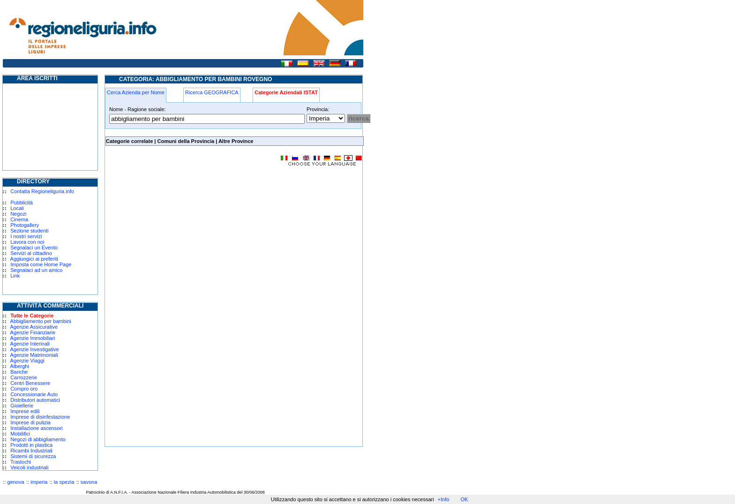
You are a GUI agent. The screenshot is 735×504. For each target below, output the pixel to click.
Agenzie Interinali (30, 343)
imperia (38, 482)
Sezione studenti (29, 230)
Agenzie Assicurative (34, 327)
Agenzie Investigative (34, 349)
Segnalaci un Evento (34, 247)
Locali (17, 208)
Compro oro (24, 388)
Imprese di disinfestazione (40, 417)
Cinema (19, 219)
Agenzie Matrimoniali (34, 355)
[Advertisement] (183, 241)
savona (89, 482)
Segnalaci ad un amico (36, 270)
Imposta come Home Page (40, 264)
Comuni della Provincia (185, 141)
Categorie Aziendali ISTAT (286, 92)
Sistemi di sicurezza (33, 456)
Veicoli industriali (29, 467)
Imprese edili (24, 411)
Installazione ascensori (36, 428)
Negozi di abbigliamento (37, 439)
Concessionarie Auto (34, 394)
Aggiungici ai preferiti (34, 259)
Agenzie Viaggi (27, 360)
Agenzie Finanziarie (33, 332)
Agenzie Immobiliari (32, 338)
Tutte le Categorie (31, 315)
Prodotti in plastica (31, 445)
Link (15, 275)
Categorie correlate (129, 141)
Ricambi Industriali (31, 450)
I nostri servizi (26, 236)
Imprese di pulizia (30, 422)
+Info (444, 499)
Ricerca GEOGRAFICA (212, 92)
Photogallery (24, 225)
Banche (19, 372)
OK (464, 499)
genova (16, 482)
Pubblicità (21, 202)
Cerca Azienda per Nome (136, 92)
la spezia (64, 482)
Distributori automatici (35, 400)
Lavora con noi (27, 242)
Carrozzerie (23, 377)
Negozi (18, 214)
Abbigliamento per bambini (40, 321)
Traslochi (20, 462)
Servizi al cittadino (31, 253)
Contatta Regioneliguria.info (42, 191)
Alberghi (19, 366)
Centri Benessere (30, 383)
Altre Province (236, 141)
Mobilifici (20, 433)
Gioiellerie (21, 405)
